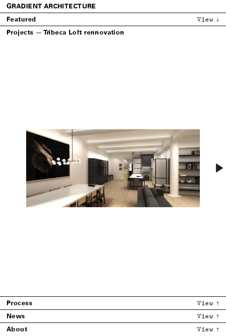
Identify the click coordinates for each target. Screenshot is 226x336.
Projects (20, 32)
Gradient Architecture (51, 6)
